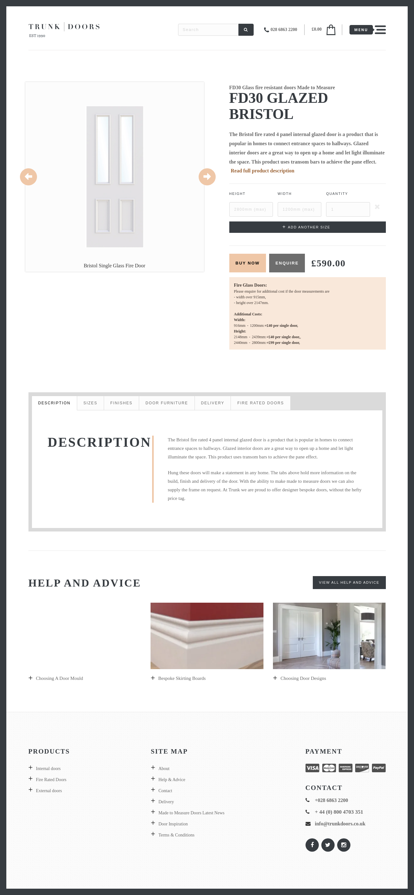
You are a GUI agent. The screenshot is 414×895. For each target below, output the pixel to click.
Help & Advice (171, 779)
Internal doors (48, 768)
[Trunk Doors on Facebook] (312, 845)
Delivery (166, 801)
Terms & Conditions (176, 835)
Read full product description (262, 170)
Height (237, 194)
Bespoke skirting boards (182, 678)
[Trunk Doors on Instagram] (343, 845)
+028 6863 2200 (331, 800)
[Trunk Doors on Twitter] (327, 845)
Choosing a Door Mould (59, 678)
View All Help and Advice (349, 582)
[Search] (246, 30)
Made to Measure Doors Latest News (191, 813)
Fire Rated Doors (51, 779)
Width (285, 194)
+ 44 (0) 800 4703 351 (339, 812)
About (164, 768)
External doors (49, 790)
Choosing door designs (303, 678)
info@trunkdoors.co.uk (340, 823)
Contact (165, 790)
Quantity (337, 194)
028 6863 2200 (284, 29)
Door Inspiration (173, 824)
